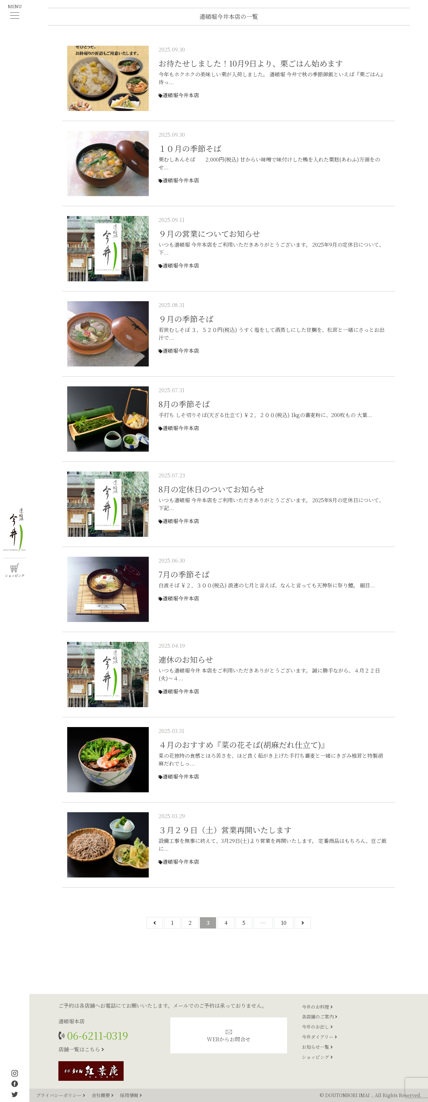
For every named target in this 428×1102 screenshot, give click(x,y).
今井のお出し (317, 1026)
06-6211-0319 (96, 1035)
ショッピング (317, 1057)
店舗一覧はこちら (81, 1049)
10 (283, 922)
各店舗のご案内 (319, 1016)
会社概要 (103, 1095)
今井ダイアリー (319, 1036)
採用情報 (131, 1095)
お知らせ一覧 (317, 1047)
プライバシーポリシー (61, 1095)
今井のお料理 (317, 1006)
